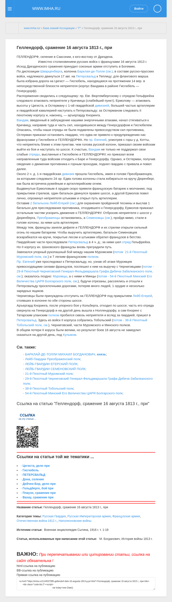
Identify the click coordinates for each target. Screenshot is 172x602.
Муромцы (60, 276)
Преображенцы (48, 218)
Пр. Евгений (26, 261)
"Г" (79, 28)
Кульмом (69, 334)
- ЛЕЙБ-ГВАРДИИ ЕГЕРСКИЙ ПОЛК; (50, 364)
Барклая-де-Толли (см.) (95, 71)
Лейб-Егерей (142, 296)
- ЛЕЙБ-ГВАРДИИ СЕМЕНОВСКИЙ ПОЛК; (55, 369)
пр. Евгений (98, 139)
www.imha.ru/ (32, 28)
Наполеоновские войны (75, 520)
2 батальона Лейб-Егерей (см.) (53, 203)
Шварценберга (51, 71)
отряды (34, 154)
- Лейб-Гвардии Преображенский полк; (52, 359)
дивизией (102, 105)
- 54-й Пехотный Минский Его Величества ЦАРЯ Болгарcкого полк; (73, 393)
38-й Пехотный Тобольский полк (49, 388)
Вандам (22, 120)
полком (92, 256)
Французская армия (126, 516)
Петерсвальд (86, 76)
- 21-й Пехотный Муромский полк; (48, 373)
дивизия (68, 174)
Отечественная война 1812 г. (37, 520)
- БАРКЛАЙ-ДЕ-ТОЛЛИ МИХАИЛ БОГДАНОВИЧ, (60, 354)
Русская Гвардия (54, 516)
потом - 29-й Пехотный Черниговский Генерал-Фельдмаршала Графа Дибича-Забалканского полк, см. (85, 271)
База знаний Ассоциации (59, 28)
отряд (126, 242)
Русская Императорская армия (89, 516)
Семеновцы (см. (98, 218)
